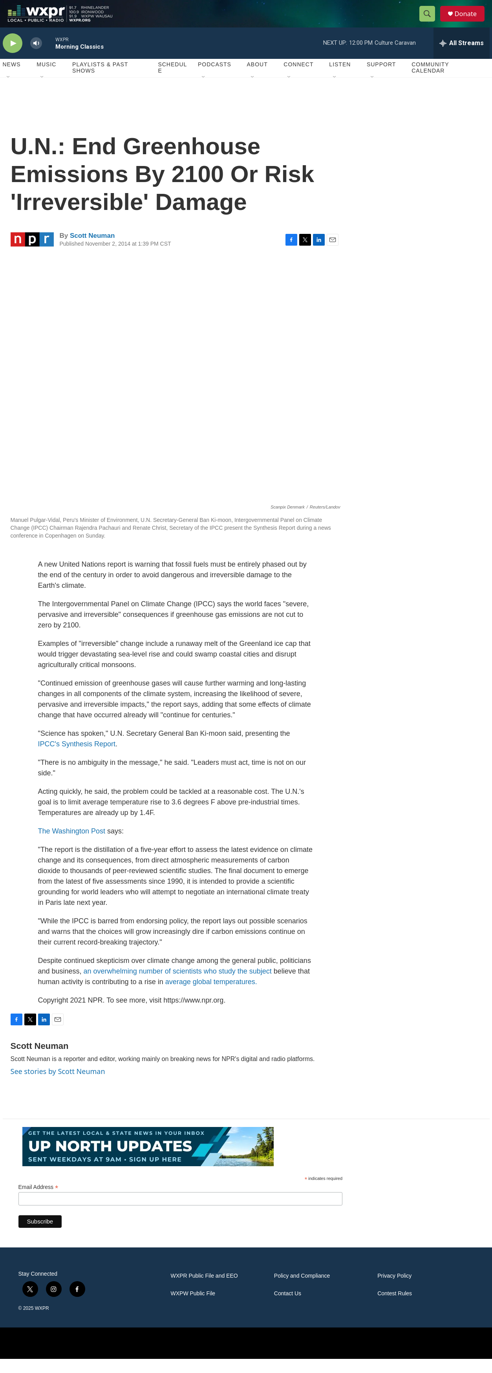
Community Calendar (430, 81)
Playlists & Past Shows (100, 81)
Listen (340, 78)
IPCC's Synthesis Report (77, 758)
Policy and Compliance (302, 1290)
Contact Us (287, 1308)
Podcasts (214, 78)
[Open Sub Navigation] (8, 91)
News (12, 78)
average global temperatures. (211, 995)
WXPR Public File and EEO (204, 1290)
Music (46, 78)
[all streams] (461, 57)
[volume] (36, 57)
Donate (469, 20)
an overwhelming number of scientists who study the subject (178, 985)
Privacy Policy (394, 1290)
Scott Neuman (92, 249)
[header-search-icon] (430, 21)
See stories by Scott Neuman (58, 1085)
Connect (298, 78)
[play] (12, 57)
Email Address (38, 1201)
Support (381, 78)
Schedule (172, 81)
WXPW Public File (193, 1308)
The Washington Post (71, 845)
